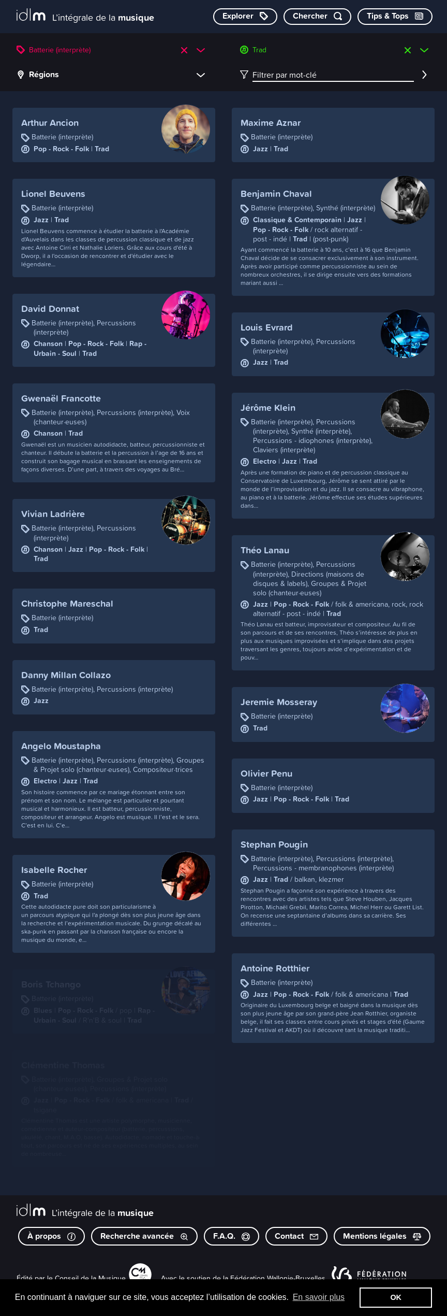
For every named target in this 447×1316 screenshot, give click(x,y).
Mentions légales (382, 1236)
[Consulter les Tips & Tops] (395, 16)
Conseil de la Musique (90, 1278)
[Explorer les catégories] (245, 16)
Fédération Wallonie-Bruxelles (277, 1278)
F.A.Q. (231, 1236)
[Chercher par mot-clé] (317, 16)
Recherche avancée (144, 1236)
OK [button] (395, 1297)
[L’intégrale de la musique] (85, 15)
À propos (51, 1236)
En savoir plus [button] (319, 1297)
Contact (296, 1236)
